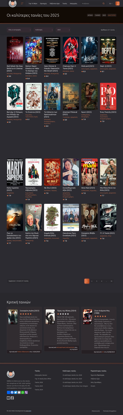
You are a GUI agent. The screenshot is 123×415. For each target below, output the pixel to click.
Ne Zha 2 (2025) (50, 188)
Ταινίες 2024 (39, 390)
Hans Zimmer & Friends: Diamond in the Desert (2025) (51, 68)
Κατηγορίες (73, 3)
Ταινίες (64, 3)
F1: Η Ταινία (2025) (107, 233)
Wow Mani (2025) (88, 188)
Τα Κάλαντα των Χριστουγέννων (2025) (50, 114)
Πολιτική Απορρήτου (109, 411)
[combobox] (19, 29)
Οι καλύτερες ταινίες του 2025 (72, 379)
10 (111, 281)
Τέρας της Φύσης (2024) (66, 311)
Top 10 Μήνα (33, 3)
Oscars (93, 386)
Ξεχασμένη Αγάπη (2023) (29, 311)
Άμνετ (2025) (86, 112)
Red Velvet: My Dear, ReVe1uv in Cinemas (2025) (15, 68)
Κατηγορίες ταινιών (41, 375)
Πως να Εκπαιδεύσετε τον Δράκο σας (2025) (14, 235)
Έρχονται (97, 375)
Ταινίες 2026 (39, 382)
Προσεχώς (43, 3)
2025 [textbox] (59, 30)
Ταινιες (97, 15)
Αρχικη (90, 15)
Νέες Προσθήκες (96, 382)
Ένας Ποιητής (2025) (108, 112)
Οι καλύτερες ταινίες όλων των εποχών (75, 386)
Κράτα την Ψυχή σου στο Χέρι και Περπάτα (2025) (31, 235)
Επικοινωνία (96, 411)
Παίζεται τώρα (95, 379)
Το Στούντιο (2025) (32, 112)
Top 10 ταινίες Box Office (43, 379)
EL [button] (111, 3)
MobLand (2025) (87, 66)
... (106, 281)
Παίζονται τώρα (54, 3)
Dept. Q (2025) (106, 66)
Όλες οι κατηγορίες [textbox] (15, 30)
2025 (104, 15)
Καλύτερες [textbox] (38, 30)
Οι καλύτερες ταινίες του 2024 (72, 382)
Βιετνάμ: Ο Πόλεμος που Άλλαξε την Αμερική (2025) (15, 114)
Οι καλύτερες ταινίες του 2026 (72, 375)
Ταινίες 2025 (39, 386)
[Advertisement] (61, 142)
